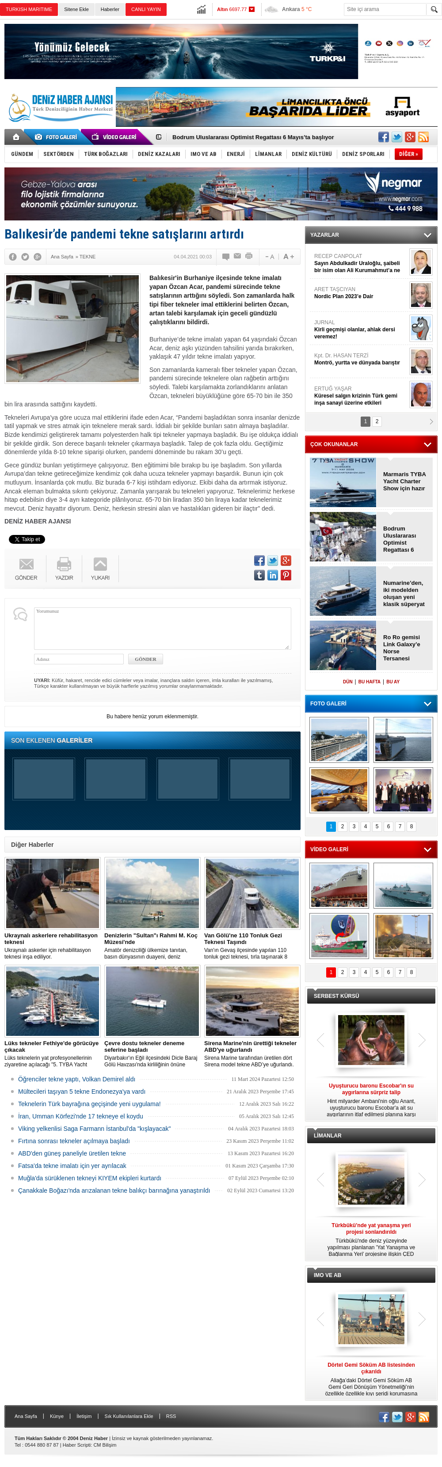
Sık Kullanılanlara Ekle (129, 1416)
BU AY (393, 681)
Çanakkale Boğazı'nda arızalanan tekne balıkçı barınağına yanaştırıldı (114, 1190)
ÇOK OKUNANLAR (334, 444)
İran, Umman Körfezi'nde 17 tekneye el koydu (80, 1116)
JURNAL (360, 329)
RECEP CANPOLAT (360, 263)
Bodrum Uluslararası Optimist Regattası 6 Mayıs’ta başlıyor (253, 137)
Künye (57, 1416)
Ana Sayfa (26, 1416)
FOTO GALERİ (328, 704)
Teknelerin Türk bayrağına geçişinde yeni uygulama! (89, 1103)
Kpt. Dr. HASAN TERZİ (360, 359)
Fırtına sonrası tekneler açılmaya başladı (74, 1141)
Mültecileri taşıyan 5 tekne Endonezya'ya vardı (81, 1091)
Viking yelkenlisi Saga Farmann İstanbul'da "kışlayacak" (94, 1128)
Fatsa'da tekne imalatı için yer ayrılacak (72, 1165)
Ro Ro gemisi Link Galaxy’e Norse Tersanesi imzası (401, 648)
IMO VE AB (327, 1275)
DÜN (348, 681)
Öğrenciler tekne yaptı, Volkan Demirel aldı (76, 1079)
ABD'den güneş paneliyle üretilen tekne (72, 1153)
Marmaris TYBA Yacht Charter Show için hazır (404, 481)
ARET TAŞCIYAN (360, 293)
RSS (171, 1416)
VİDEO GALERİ (329, 849)
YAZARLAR (324, 235)
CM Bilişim (104, 1445)
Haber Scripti (77, 1445)
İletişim (83, 1416)
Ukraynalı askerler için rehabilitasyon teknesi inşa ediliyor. (52, 946)
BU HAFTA (369, 681)
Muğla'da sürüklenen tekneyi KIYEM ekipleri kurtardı (89, 1178)
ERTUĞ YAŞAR (360, 396)
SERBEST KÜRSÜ (336, 996)
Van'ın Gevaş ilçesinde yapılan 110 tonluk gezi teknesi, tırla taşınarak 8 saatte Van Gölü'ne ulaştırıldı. (252, 946)
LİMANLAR (328, 1136)
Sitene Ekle (76, 9)
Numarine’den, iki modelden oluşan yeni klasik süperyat (404, 593)
